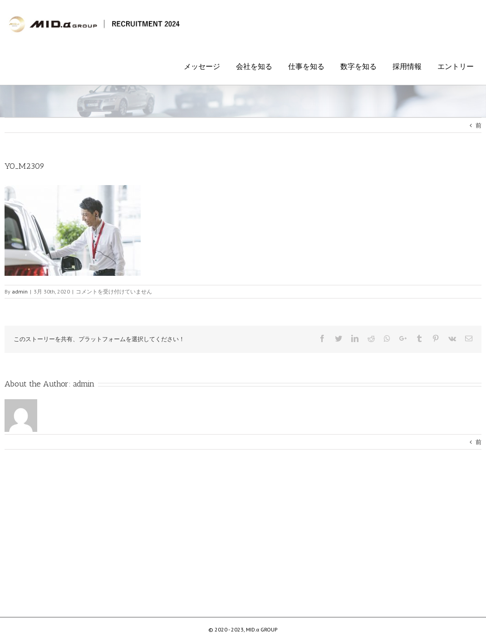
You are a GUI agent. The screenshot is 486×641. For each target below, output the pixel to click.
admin (83, 384)
